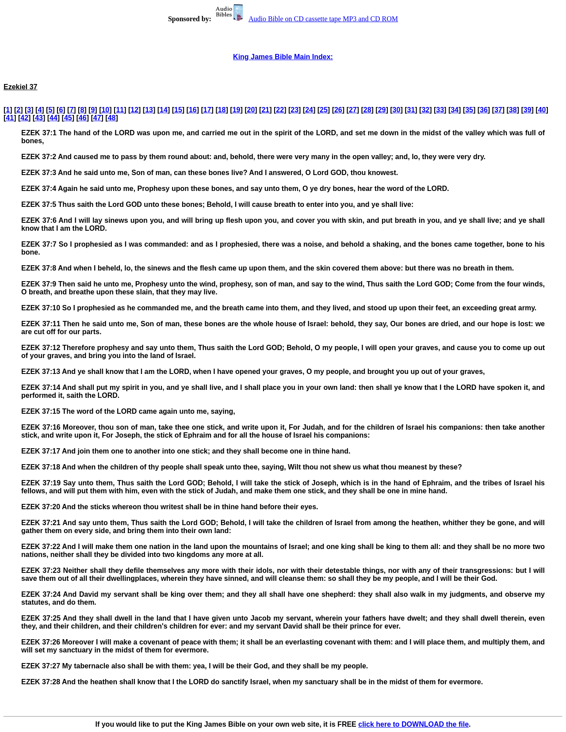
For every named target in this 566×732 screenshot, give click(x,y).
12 (134, 110)
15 (178, 110)
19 (237, 110)
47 (97, 118)
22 (280, 110)
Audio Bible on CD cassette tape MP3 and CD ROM (305, 19)
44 (53, 118)
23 (294, 110)
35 (469, 110)
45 (68, 118)
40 (542, 110)
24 (309, 110)
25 (324, 110)
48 (112, 118)
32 (425, 110)
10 (105, 110)
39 (528, 110)
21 (265, 110)
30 (397, 110)
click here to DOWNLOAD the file (413, 724)
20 (251, 110)
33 (440, 110)
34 (455, 110)
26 (338, 110)
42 (24, 118)
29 (382, 110)
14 (164, 110)
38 (513, 110)
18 (222, 110)
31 (411, 110)
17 (207, 110)
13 (149, 110)
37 (498, 110)
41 (10, 118)
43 (39, 118)
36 (484, 110)
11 (120, 110)
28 (367, 110)
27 (353, 110)
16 (193, 110)
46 (83, 118)
